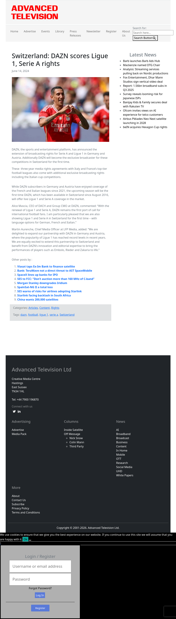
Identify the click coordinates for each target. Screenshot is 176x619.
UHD (119, 471)
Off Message (72, 434)
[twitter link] (14, 411)
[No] (30, 540)
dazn (23, 315)
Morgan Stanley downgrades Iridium (42, 283)
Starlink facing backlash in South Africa (44, 295)
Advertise (30, 31)
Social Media (124, 467)
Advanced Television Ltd (42, 369)
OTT (118, 459)
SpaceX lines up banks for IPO (37, 275)
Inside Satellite (73, 430)
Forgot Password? (40, 588)
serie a (54, 315)
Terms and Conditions (26, 512)
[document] (88, 580)
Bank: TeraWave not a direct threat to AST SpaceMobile (54, 270)
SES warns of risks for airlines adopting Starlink (49, 291)
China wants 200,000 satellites (37, 299)
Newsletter (93, 31)
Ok (25, 539)
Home (14, 31)
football (33, 315)
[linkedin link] (19, 411)
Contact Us (19, 500)
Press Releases (75, 33)
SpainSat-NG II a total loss (35, 287)
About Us (126, 33)
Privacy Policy (20, 508)
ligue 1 (43, 315)
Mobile (120, 455)
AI (117, 430)
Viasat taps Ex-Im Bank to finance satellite (46, 266)
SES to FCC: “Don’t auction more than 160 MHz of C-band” (55, 279)
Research (122, 463)
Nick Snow (76, 438)
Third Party (76, 446)
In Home (121, 450)
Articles (33, 308)
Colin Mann (76, 442)
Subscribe (18, 504)
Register (111, 31)
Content (44, 308)
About (16, 496)
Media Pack (19, 434)
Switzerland (67, 315)
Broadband (123, 434)
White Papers (124, 475)
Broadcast (122, 438)
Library (59, 31)
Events (45, 31)
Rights (55, 308)
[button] (88, 543)
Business (121, 442)
